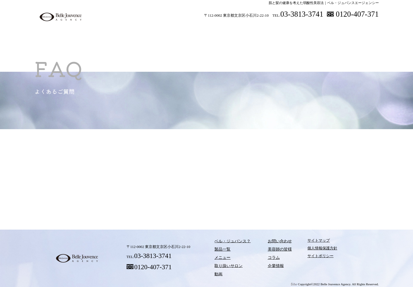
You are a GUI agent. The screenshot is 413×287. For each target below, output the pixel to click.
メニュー (185, 28)
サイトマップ (309, 242)
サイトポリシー (311, 257)
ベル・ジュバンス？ (110, 28)
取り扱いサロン (222, 28)
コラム (281, 201)
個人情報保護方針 (313, 250)
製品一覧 (147, 28)
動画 (259, 28)
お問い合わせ (272, 242)
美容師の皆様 (313, 28)
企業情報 (268, 265)
